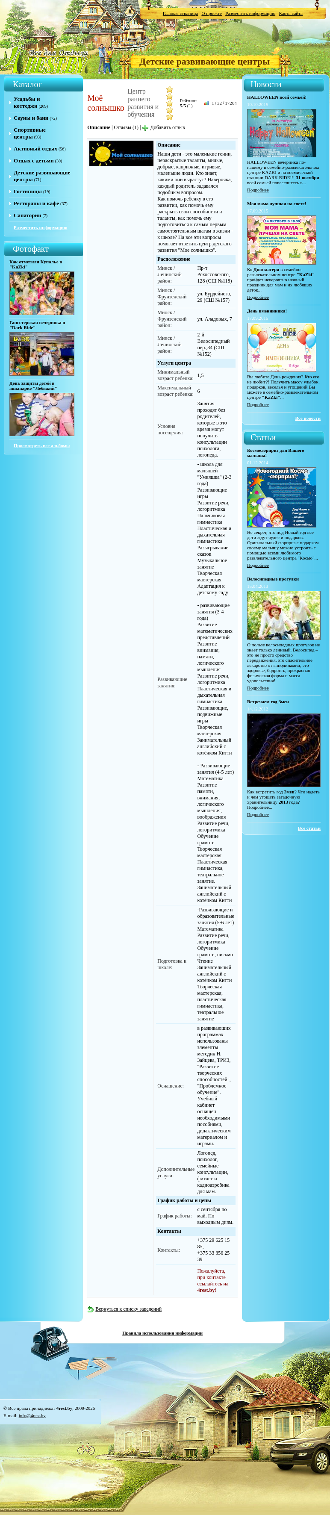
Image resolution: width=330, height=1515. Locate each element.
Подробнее (258, 189)
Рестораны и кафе (36, 203)
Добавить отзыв (163, 127)
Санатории (27, 215)
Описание (98, 127)
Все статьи (309, 828)
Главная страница (180, 13)
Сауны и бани (31, 118)
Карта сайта (291, 13)
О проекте (211, 13)
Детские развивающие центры (204, 61)
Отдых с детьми (34, 160)
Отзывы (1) (126, 127)
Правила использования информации (162, 1332)
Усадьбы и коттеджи (27, 102)
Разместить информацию (250, 13)
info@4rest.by (32, 1415)
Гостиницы (28, 191)
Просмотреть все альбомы (42, 445)
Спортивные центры (30, 133)
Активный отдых (35, 148)
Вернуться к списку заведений (124, 1309)
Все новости (308, 418)
